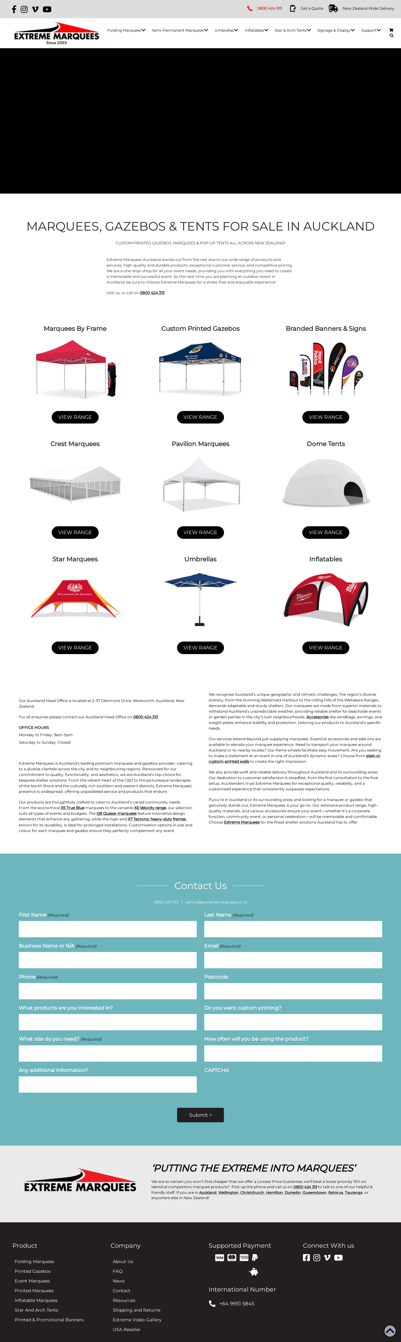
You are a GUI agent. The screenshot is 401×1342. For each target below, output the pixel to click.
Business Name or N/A (57, 943)
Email (222, 943)
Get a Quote (311, 8)
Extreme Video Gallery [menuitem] (137, 1309)
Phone (38, 973)
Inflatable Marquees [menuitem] (36, 1289)
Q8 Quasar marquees (116, 813)
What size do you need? (60, 1030)
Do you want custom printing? (242, 1001)
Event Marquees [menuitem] (32, 1270)
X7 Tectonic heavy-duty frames (157, 818)
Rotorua (340, 1181)
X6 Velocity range (150, 807)
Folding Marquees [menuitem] (34, 1250)
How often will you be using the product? (256, 1030)
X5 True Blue (72, 807)
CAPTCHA (216, 1060)
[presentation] (251, 1078)
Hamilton (277, 1181)
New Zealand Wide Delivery (368, 8)
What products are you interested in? (66, 1001)
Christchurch (253, 1181)
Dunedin (296, 1181)
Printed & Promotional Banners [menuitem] (49, 1309)
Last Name (228, 915)
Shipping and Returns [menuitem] (136, 1299)
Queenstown (318, 1181)
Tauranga (358, 1181)
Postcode (216, 972)
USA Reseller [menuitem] (127, 1318)
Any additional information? (53, 1060)
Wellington (229, 1181)
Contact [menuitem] (121, 1279)
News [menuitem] (119, 1270)
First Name (44, 915)
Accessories (317, 717)
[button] (142, 30)
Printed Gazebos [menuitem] (33, 1260)
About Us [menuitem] (123, 1250)
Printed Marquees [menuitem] (34, 1279)
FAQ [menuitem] (117, 1260)
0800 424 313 (270, 8)
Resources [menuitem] (124, 1289)
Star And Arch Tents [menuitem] (36, 1299)
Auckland (208, 1181)
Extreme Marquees (241, 821)
